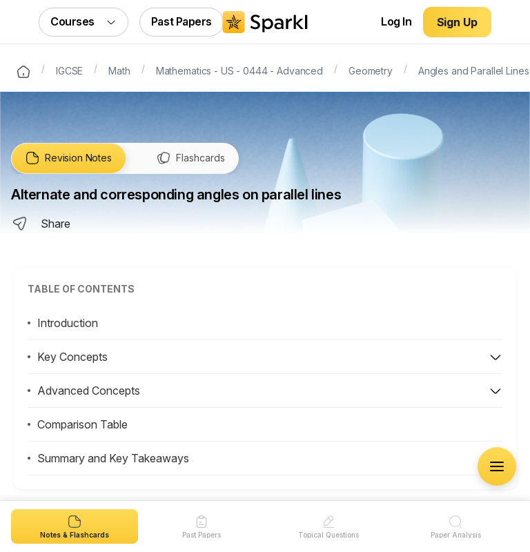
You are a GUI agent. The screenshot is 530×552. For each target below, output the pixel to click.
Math (119, 70)
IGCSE (69, 70)
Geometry (371, 70)
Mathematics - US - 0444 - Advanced (239, 70)
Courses (83, 21)
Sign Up (457, 22)
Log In (396, 21)
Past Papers (181, 21)
